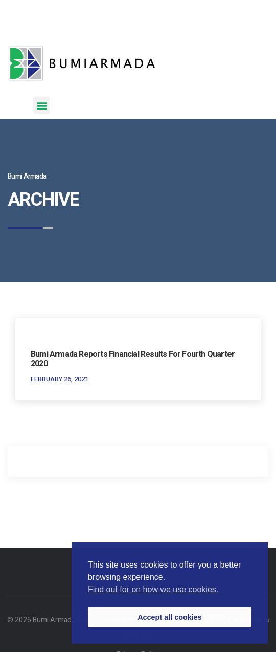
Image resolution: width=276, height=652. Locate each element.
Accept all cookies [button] (169, 617)
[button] (41, 105)
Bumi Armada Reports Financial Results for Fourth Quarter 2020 (133, 359)
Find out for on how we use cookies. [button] (153, 589)
